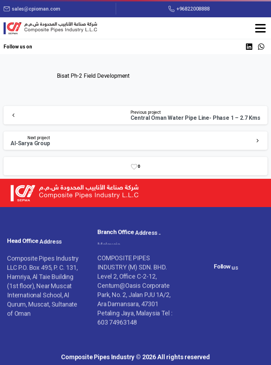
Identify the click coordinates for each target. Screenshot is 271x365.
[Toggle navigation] (260, 28)
